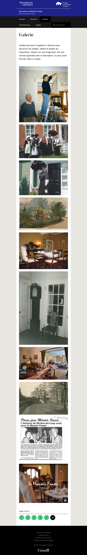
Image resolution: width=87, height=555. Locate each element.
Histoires (33, 19)
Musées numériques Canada (43, 540)
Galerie (45, 19)
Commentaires (24, 25)
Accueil (22, 19)
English (38, 25)
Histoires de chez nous (43, 538)
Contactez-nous (43, 535)
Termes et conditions (43, 532)
